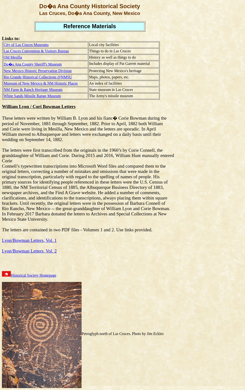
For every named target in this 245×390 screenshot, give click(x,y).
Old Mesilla (13, 57)
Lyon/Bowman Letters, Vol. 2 (29, 250)
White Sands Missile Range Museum (32, 96)
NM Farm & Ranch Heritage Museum (33, 90)
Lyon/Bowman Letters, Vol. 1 (29, 240)
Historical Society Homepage (33, 275)
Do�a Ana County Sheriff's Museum (33, 64)
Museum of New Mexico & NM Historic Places (41, 83)
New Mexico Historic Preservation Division (38, 71)
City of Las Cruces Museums (26, 45)
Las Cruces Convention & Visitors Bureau (36, 51)
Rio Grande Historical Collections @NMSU (38, 77)
